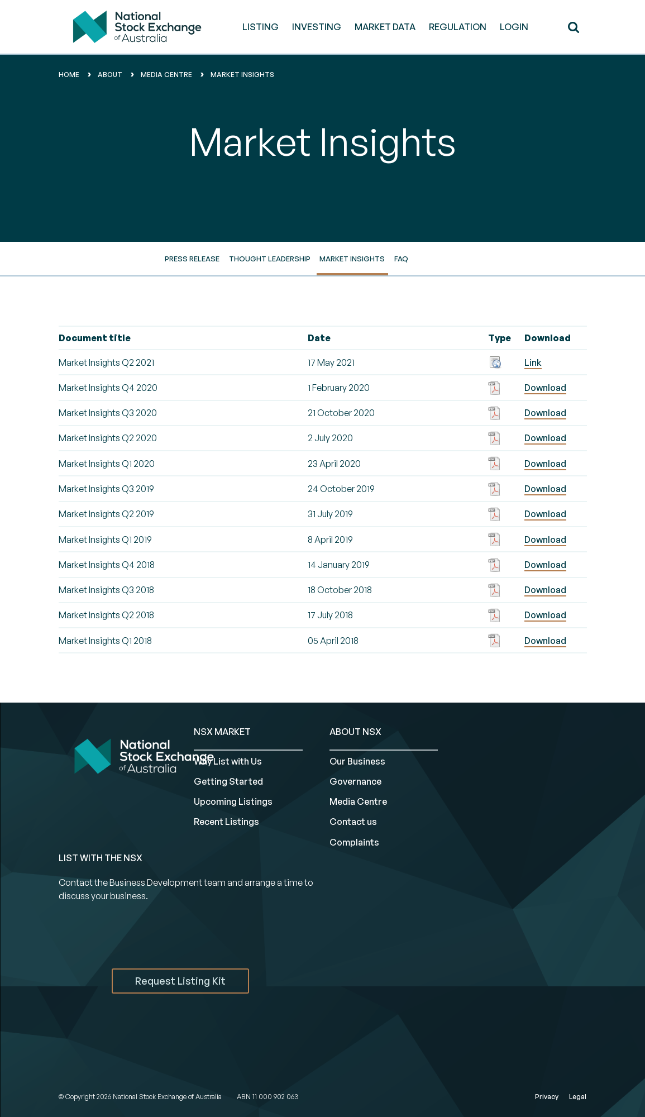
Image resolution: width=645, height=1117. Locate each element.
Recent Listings (226, 821)
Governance (355, 781)
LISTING (260, 26)
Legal (577, 1096)
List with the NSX (100, 857)
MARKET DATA (385, 26)
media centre (166, 74)
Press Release (192, 258)
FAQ (401, 258)
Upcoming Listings (233, 801)
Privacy (546, 1096)
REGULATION (457, 26)
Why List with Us (228, 761)
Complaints (354, 842)
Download (545, 387)
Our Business (357, 761)
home (69, 74)
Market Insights (352, 258)
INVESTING (316, 26)
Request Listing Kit (180, 981)
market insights (242, 74)
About (110, 74)
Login (514, 26)
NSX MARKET (222, 731)
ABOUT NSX (355, 731)
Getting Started (228, 781)
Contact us (353, 821)
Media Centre (358, 801)
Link (533, 362)
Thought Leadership (269, 258)
